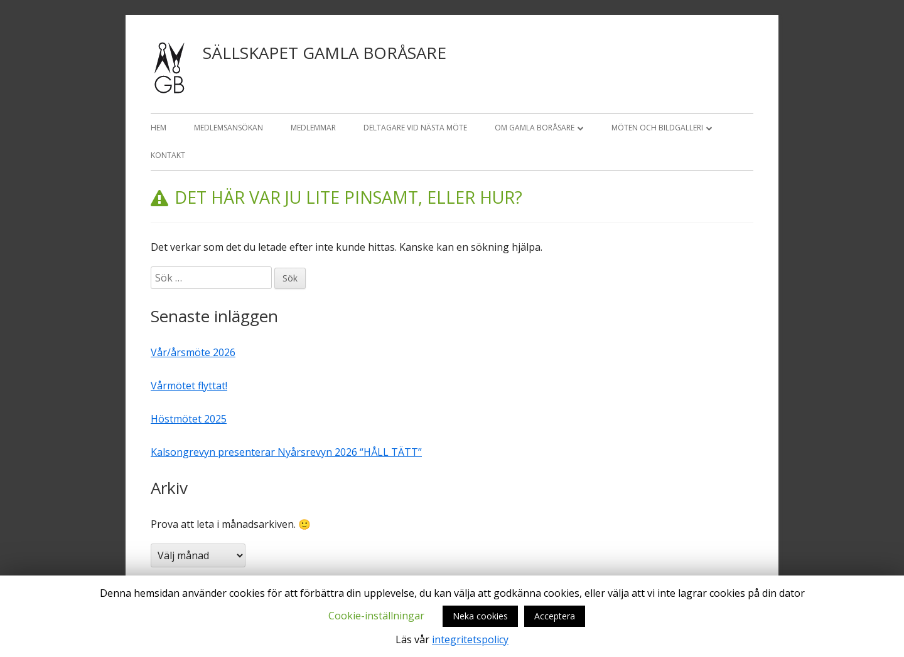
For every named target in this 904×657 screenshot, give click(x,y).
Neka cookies (480, 616)
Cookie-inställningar (376, 616)
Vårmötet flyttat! (189, 385)
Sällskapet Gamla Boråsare (324, 52)
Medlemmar (313, 127)
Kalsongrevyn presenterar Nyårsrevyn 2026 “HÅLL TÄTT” (286, 452)
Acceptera (554, 616)
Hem (158, 127)
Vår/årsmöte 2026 (193, 352)
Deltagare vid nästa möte (415, 127)
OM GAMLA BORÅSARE (534, 127)
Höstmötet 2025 (189, 419)
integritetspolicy (470, 639)
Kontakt (168, 155)
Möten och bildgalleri (657, 127)
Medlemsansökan (228, 127)
